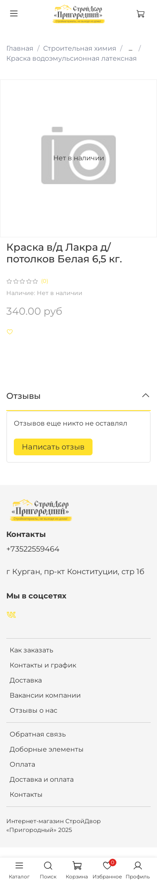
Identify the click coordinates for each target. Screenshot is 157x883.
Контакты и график (43, 665)
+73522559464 (32, 548)
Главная (19, 48)
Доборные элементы (47, 749)
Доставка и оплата (42, 779)
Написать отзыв (53, 447)
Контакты (26, 794)
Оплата (22, 764)
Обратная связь (38, 734)
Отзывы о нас (33, 710)
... (130, 48)
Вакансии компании (45, 695)
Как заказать (31, 650)
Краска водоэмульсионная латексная (71, 58)
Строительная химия (79, 48)
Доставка (26, 680)
